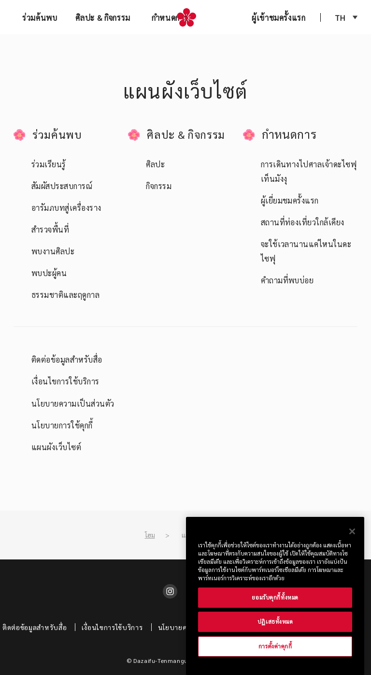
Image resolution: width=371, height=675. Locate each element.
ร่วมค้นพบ (39, 18)
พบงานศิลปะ (52, 251)
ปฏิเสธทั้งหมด (275, 621)
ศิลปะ (155, 164)
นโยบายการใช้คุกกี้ (62, 425)
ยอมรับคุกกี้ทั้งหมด (275, 597)
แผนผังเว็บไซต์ (56, 447)
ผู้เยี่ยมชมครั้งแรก (290, 200)
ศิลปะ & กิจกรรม (102, 18)
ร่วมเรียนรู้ (48, 164)
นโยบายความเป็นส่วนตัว (72, 403)
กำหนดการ (170, 18)
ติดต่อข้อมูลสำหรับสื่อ (66, 359)
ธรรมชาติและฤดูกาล (65, 295)
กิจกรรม (158, 186)
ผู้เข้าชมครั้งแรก (279, 18)
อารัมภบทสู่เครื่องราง (66, 208)
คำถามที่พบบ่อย (287, 280)
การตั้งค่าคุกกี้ (275, 646)
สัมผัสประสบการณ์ (61, 186)
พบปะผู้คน (49, 273)
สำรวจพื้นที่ (50, 229)
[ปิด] (352, 531)
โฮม (150, 534)
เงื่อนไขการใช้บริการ (65, 381)
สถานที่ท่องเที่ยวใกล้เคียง (302, 222)
